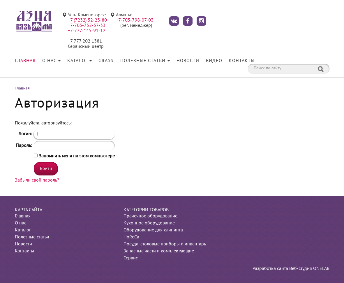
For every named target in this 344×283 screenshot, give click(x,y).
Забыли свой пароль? (37, 180)
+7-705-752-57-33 (86, 26)
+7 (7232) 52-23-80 (87, 20)
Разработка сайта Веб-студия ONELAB (291, 269)
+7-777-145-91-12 (86, 31)
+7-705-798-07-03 (135, 20)
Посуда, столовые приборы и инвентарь (165, 244)
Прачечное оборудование (150, 216)
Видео (214, 61)
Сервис (131, 258)
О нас (51, 61)
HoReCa (131, 237)
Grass (106, 61)
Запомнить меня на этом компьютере (76, 156)
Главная (25, 61)
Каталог (79, 61)
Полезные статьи (145, 61)
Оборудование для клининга (153, 230)
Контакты (242, 61)
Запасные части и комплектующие (159, 251)
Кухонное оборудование (149, 223)
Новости (188, 61)
